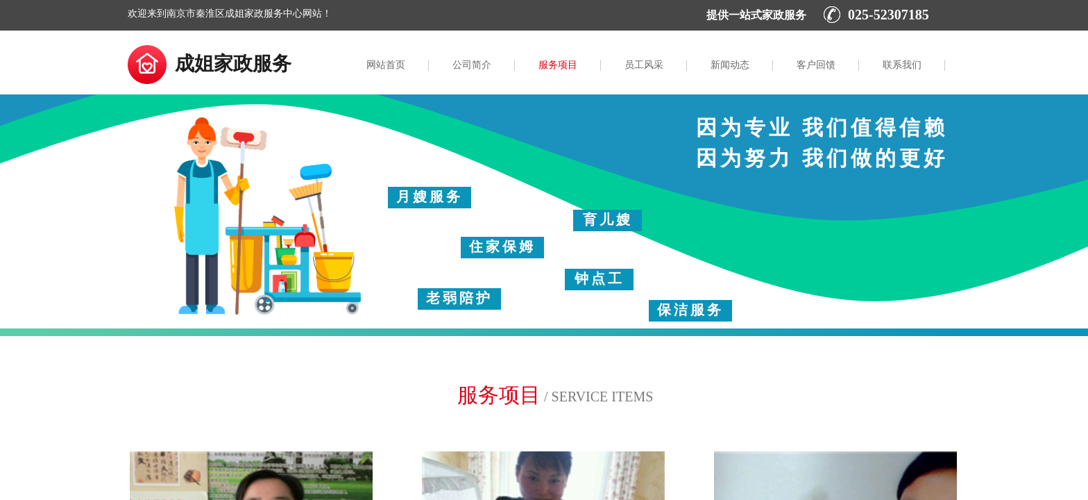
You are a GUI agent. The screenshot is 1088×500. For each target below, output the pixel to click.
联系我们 (902, 65)
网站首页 (385, 65)
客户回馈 (816, 65)
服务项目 (557, 65)
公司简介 (471, 65)
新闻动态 (730, 65)
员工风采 (643, 65)
